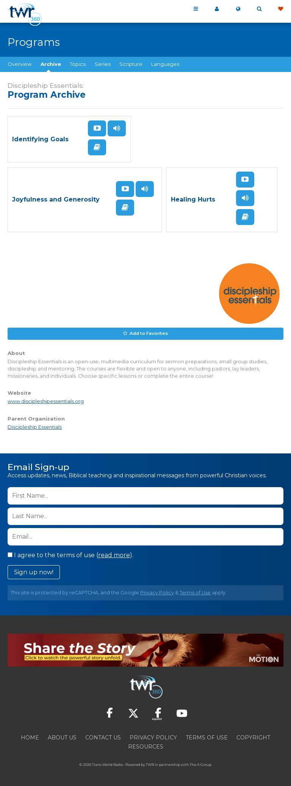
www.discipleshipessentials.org (46, 400)
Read (97, 147)
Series (103, 64)
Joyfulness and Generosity (56, 199)
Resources (145, 745)
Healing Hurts (193, 199)
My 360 (217, 9)
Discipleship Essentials (35, 425)
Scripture (130, 64)
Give (280, 9)
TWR (150, 763)
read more (114, 553)
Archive (51, 64)
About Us (62, 736)
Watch (97, 128)
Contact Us (103, 736)
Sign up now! (33, 570)
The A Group (200, 763)
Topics (78, 64)
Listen (117, 128)
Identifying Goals (40, 138)
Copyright (253, 736)
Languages (165, 64)
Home (30, 736)
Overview (20, 64)
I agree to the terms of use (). (70, 553)
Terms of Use (195, 591)
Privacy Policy (157, 591)
